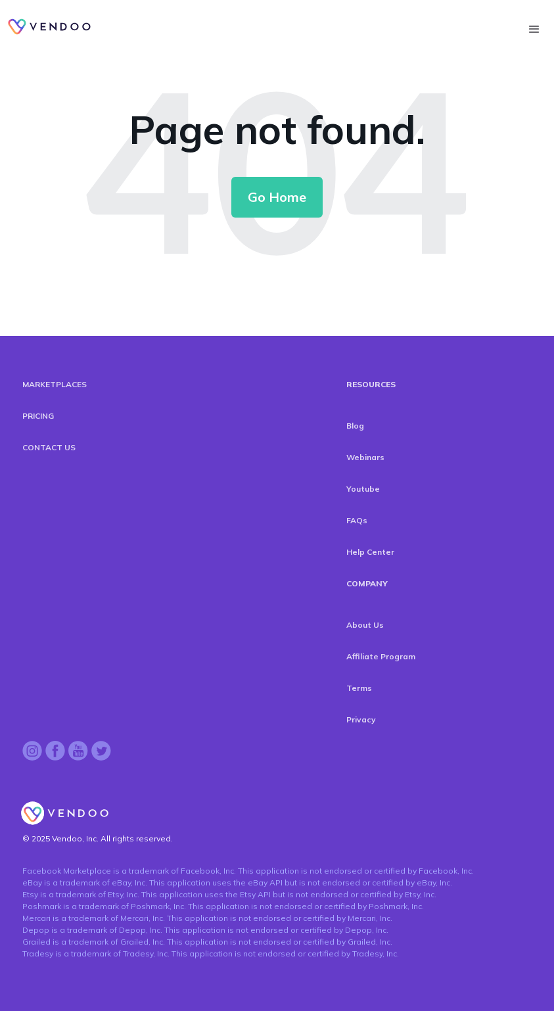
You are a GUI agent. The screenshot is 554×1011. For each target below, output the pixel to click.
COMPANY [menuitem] (367, 583)
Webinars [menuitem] (365, 457)
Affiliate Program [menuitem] (380, 656)
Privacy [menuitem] (361, 719)
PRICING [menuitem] (38, 416)
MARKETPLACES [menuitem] (54, 384)
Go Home (277, 197)
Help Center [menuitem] (370, 552)
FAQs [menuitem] (356, 520)
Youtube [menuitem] (363, 489)
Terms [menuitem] (359, 688)
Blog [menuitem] (355, 426)
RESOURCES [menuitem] (371, 384)
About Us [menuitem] (365, 625)
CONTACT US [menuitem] (49, 447)
